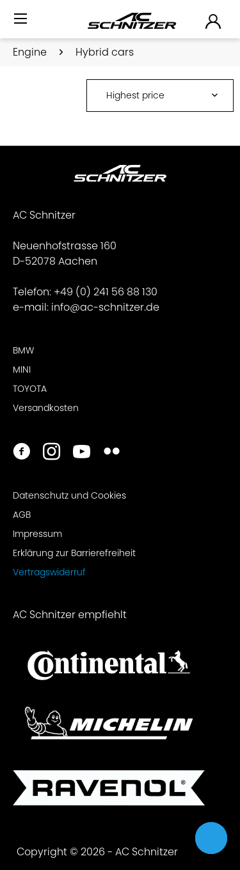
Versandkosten (46, 407)
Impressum (37, 533)
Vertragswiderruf (49, 572)
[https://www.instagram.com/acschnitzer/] (51, 453)
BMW (23, 350)
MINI (22, 369)
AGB (22, 514)
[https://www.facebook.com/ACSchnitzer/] (21, 453)
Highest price (135, 95)
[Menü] (21, 19)
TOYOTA (30, 388)
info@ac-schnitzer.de (105, 307)
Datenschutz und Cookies (69, 495)
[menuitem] (21, 24)
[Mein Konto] (213, 20)
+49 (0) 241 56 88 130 (105, 291)
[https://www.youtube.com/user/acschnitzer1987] (81, 453)
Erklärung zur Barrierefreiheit (74, 553)
